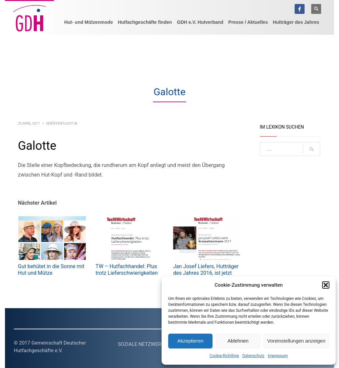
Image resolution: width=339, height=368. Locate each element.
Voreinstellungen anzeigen (296, 341)
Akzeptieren (190, 341)
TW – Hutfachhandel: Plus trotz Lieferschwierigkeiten (127, 269)
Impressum (278, 355)
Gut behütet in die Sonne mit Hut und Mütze (51, 269)
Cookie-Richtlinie (224, 355)
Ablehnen (237, 341)
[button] (325, 285)
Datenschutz (253, 355)
